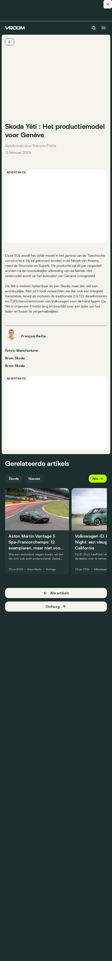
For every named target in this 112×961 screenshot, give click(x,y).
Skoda (20, 366)
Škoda (14, 478)
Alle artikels (56, 593)
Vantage (51, 569)
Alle (97, 478)
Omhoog (56, 606)
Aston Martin (34, 569)
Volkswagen (101, 569)
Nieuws (34, 478)
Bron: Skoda (15, 357)
